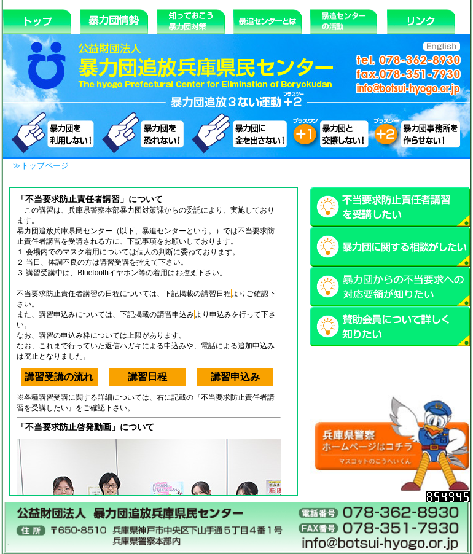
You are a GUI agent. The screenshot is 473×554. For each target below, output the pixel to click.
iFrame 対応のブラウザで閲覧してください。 (153, 341)
